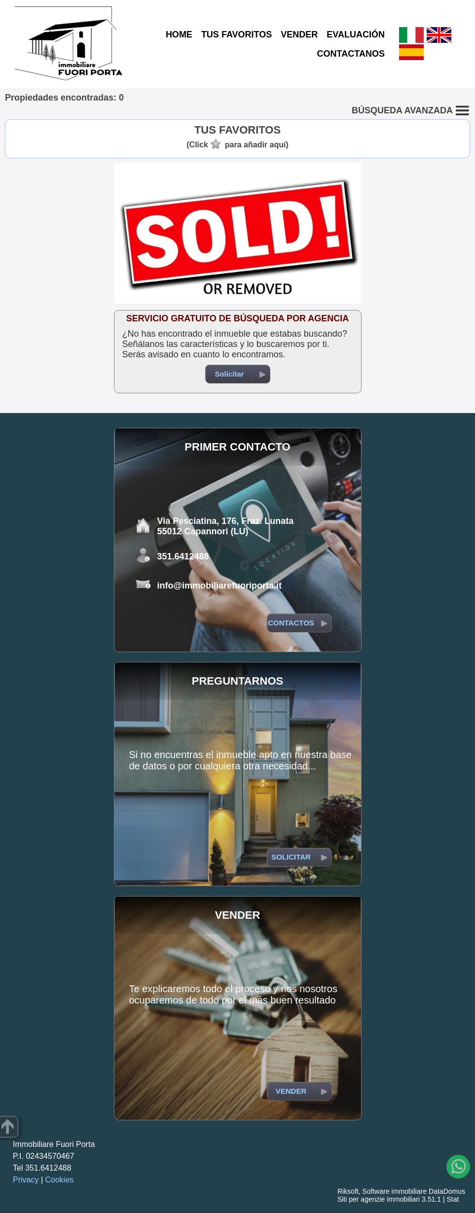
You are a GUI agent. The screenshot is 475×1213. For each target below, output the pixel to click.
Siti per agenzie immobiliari (378, 1199)
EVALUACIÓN (356, 34)
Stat (452, 1199)
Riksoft (348, 1191)
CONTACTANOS (351, 54)
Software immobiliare (394, 1191)
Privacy (25, 1180)
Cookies (59, 1180)
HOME (179, 34)
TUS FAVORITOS (236, 34)
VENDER (299, 34)
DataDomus (447, 1191)
